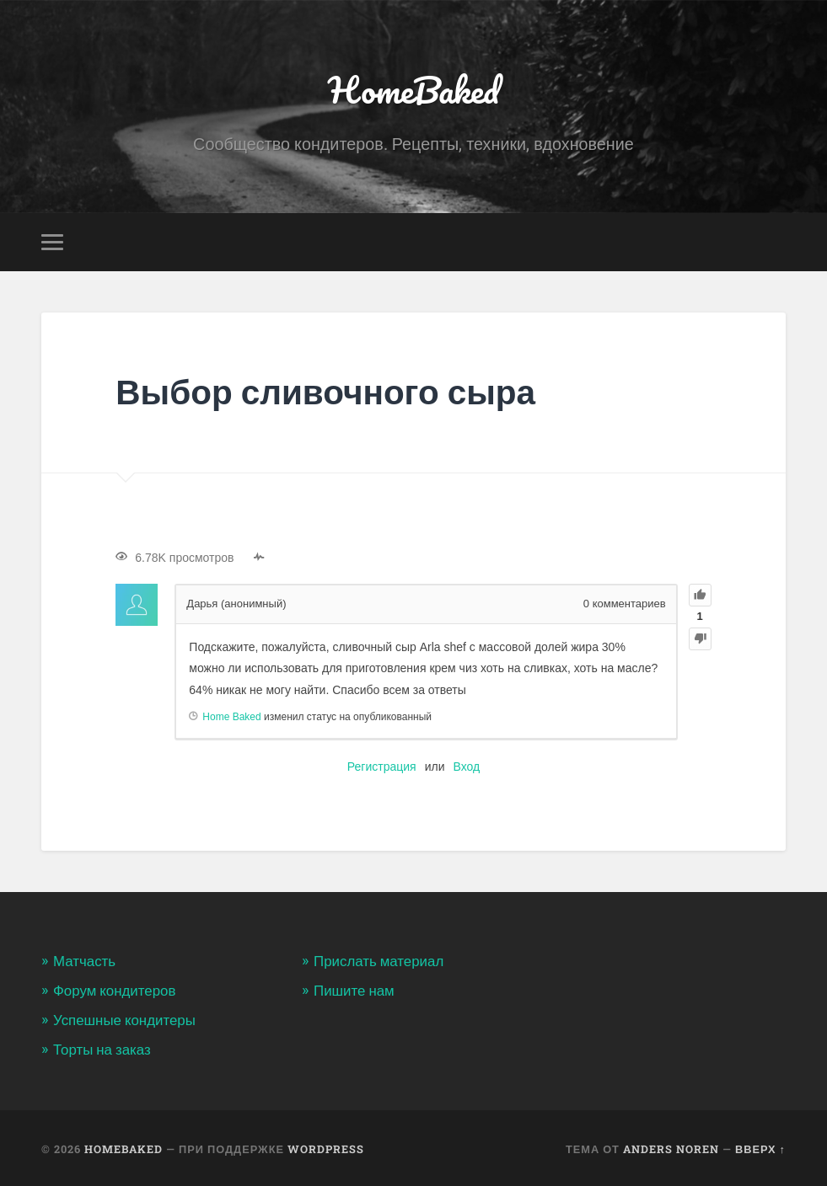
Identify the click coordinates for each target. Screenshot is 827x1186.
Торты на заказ (102, 1047)
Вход (466, 766)
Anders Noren (671, 1147)
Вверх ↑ (760, 1147)
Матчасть (84, 961)
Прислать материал (379, 961)
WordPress (325, 1147)
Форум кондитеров (115, 989)
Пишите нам (354, 989)
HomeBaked (413, 89)
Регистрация (381, 766)
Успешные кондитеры (125, 1018)
